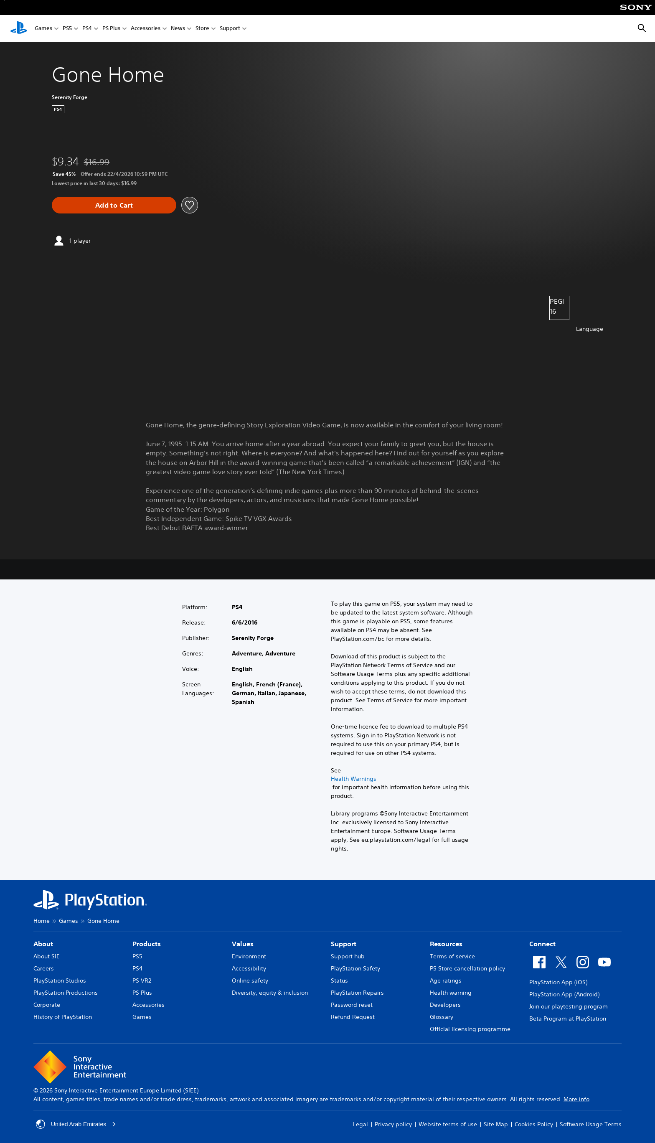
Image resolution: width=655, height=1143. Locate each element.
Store (202, 28)
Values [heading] (243, 944)
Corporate (46, 1004)
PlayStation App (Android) (564, 994)
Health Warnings (353, 778)
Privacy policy (393, 1124)
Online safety (250, 980)
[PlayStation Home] (18, 28)
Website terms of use (448, 1124)
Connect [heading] (542, 944)
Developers (445, 1004)
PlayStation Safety (355, 968)
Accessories (145, 28)
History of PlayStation (62, 1017)
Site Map (496, 1124)
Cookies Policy (534, 1124)
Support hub (348, 956)
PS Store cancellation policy (467, 968)
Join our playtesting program (568, 1006)
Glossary (441, 1017)
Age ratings (446, 980)
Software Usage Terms (591, 1124)
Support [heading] (343, 944)
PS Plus (111, 28)
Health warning (451, 992)
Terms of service (452, 956)
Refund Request (353, 1017)
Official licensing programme (470, 1029)
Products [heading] (146, 944)
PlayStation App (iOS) (558, 982)
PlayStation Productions (65, 992)
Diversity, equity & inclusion (270, 992)
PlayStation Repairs (357, 992)
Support (230, 28)
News (178, 28)
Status (339, 980)
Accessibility (249, 968)
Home (41, 921)
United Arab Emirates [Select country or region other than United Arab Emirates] (76, 1124)
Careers (43, 968)
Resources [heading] (446, 944)
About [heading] (43, 944)
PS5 (67, 28)
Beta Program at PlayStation (567, 1018)
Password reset (352, 1004)
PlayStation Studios (59, 980)
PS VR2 (141, 980)
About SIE (46, 956)
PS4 (87, 28)
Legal (360, 1124)
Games (43, 28)
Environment (249, 956)
